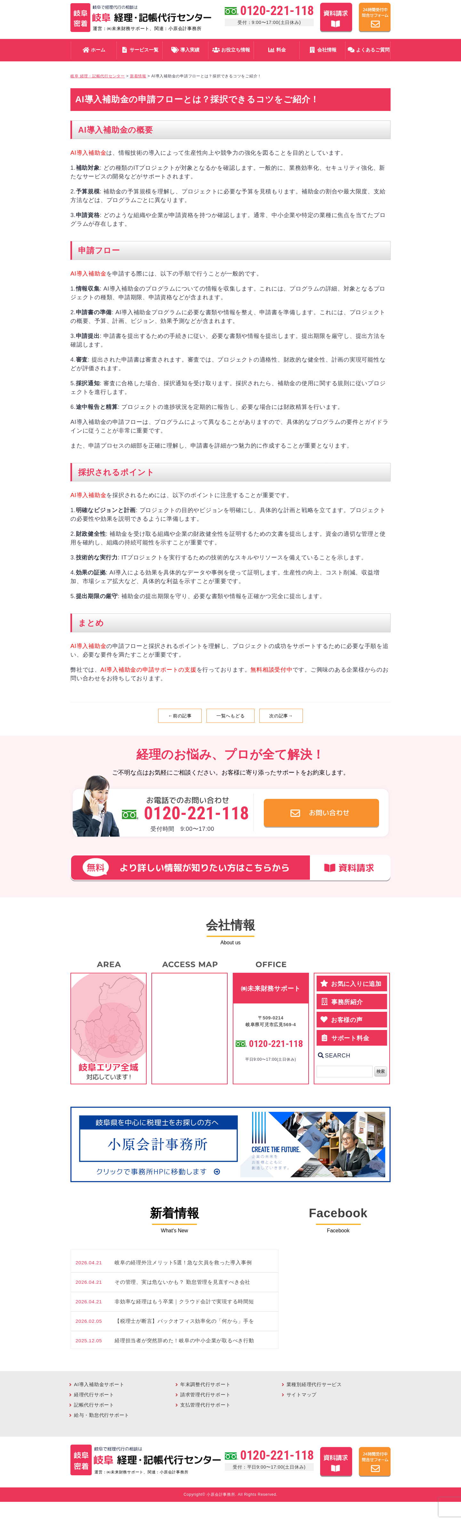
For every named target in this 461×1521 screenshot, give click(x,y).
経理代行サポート (94, 1394)
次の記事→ (281, 715)
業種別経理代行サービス (314, 1384)
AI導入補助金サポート (99, 1384)
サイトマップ (302, 1394)
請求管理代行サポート (205, 1394)
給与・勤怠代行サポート (101, 1415)
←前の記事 (180, 715)
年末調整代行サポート (205, 1384)
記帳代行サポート (94, 1405)
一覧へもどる (230, 715)
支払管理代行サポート (205, 1405)
